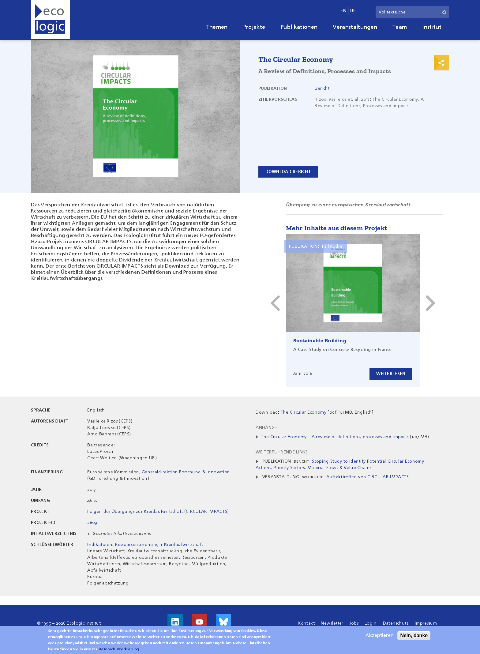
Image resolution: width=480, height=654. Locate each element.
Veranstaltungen (355, 27)
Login (371, 623)
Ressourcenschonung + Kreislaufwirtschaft (159, 545)
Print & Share (441, 62)
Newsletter (332, 623)
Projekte (254, 27)
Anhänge (266, 428)
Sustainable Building (319, 340)
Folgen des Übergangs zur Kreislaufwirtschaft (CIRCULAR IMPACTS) (158, 511)
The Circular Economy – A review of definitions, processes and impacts (334, 437)
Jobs (354, 623)
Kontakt (306, 623)
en (344, 11)
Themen (217, 27)
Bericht (322, 88)
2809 (92, 523)
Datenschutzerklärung (119, 649)
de (353, 11)
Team (399, 27)
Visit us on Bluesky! (223, 622)
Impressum (426, 623)
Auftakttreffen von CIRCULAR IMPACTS (367, 477)
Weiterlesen (390, 374)
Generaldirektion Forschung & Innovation (186, 472)
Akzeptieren (380, 635)
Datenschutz (396, 623)
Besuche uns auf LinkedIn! (175, 622)
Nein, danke (414, 635)
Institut (431, 27)
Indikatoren (99, 545)
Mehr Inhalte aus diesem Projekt (336, 228)
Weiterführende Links (282, 452)
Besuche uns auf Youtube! (199, 622)
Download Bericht (288, 172)
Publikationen (298, 27)
